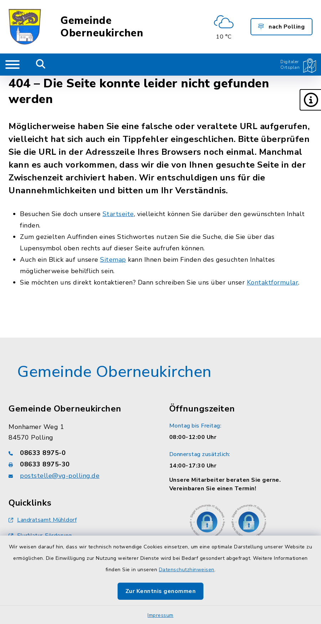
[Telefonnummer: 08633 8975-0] (80, 453)
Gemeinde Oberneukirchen (102, 26)
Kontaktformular (273, 282)
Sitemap (113, 259)
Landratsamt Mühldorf (43, 520)
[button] (310, 100)
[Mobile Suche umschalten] (41, 64)
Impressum (160, 615)
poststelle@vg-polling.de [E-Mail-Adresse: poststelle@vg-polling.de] (59, 475)
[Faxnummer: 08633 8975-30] (80, 464)
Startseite (118, 214)
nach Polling (281, 27)
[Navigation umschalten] (12, 64)
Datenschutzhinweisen (186, 569)
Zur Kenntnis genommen (160, 591)
